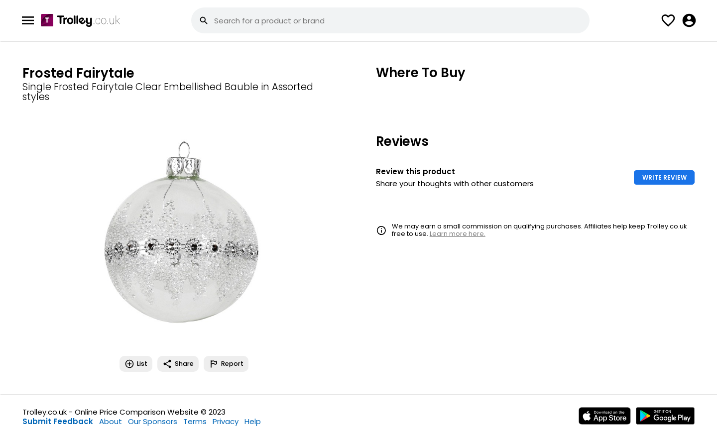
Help (252, 421)
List (135, 364)
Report (226, 364)
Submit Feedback (57, 421)
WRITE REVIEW (664, 177)
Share (178, 364)
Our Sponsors (152, 421)
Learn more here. (457, 233)
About (110, 421)
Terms (195, 421)
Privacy (226, 421)
